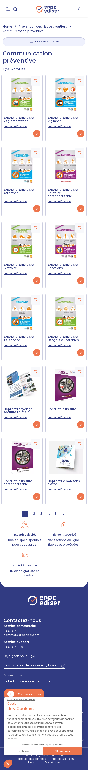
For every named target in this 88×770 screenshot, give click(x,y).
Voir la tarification (15, 126)
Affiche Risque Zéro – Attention (20, 192)
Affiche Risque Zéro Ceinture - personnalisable (63, 193)
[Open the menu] (8, 13)
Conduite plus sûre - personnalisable (19, 483)
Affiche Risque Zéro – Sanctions (64, 267)
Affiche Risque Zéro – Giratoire (20, 267)
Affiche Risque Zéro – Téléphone (20, 339)
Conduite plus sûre (62, 409)
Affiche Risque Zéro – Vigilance (64, 120)
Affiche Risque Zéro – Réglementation (20, 120)
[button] (19, 656)
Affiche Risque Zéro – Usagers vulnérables (64, 339)
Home (7, 26)
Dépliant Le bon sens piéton (64, 483)
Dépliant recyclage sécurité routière (18, 411)
